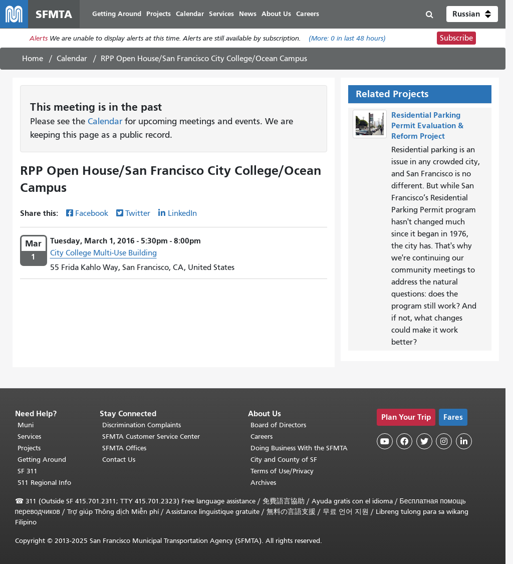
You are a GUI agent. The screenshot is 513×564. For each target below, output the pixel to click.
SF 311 (28, 471)
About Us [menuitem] (276, 14)
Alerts (39, 38)
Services (29, 436)
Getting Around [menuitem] (116, 14)
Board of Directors (278, 425)
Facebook (91, 213)
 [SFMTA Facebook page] (404, 441)
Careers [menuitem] (307, 14)
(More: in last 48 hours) (347, 38)
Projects (29, 448)
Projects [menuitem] (158, 14)
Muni (26, 425)
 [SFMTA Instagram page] (443, 441)
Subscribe (456, 38)
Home (32, 58)
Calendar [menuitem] (190, 14)
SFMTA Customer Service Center (151, 436)
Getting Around (42, 459)
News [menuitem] (247, 14)
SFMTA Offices (124, 448)
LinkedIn (182, 213)
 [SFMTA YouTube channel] (384, 441)
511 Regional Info (44, 482)
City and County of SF (283, 459)
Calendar (72, 58)
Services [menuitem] (221, 14)
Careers (261, 436)
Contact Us (118, 459)
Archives (263, 482)
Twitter (137, 213)
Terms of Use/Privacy (282, 471)
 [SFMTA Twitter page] (424, 441)
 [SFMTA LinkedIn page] (463, 441)
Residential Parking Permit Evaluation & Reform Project (427, 125)
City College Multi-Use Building (103, 252)
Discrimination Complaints (141, 425)
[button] (472, 14)
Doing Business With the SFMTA (299, 448)
